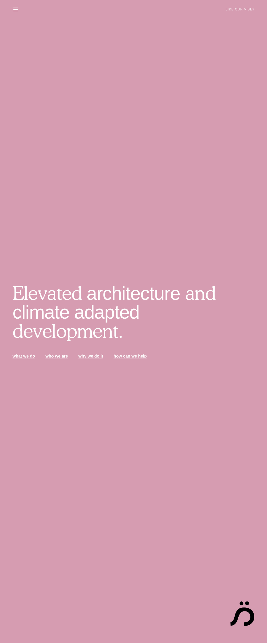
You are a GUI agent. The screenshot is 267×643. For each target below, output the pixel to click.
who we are (56, 356)
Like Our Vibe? (240, 9)
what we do (24, 356)
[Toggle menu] (16, 9)
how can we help (130, 356)
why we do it (90, 356)
